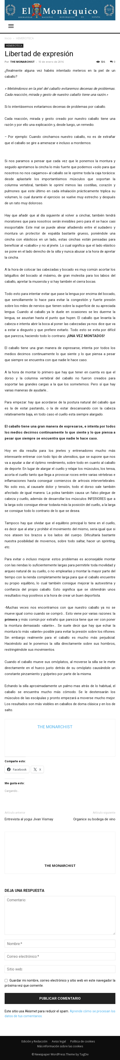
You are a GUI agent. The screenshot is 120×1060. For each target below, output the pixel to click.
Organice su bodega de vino (94, 819)
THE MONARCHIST (22, 61)
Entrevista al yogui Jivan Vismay (29, 819)
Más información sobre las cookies (60, 1046)
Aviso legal (59, 1041)
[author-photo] (60, 859)
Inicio (8, 38)
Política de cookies (82, 1041)
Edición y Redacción (34, 1041)
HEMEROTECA (25, 38)
